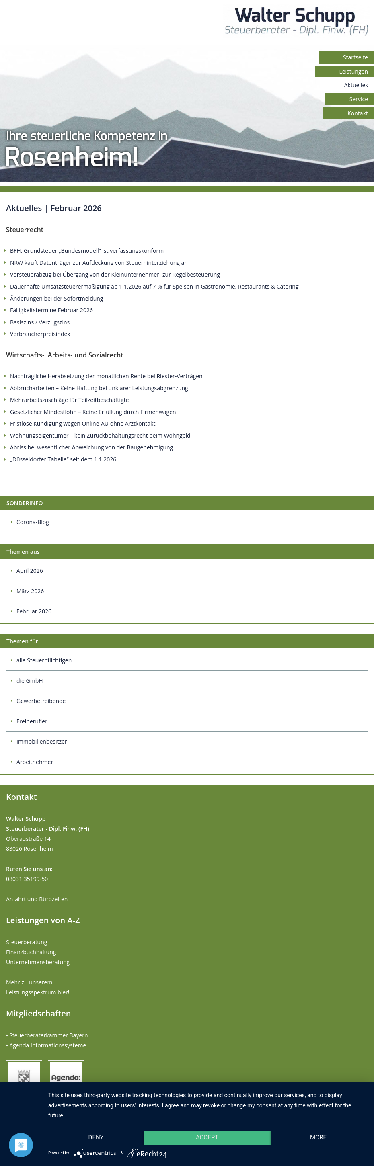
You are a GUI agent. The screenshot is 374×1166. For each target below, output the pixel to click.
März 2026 (30, 591)
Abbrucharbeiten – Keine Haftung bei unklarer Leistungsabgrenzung (99, 388)
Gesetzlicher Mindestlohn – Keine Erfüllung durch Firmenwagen (93, 412)
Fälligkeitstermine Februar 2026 (51, 310)
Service (358, 99)
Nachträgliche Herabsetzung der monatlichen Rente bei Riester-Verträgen (106, 376)
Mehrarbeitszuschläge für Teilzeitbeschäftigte (69, 400)
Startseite (355, 57)
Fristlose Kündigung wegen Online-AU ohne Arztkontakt (82, 423)
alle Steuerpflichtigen (44, 660)
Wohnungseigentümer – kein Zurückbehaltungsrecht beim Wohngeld (100, 435)
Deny (96, 1137)
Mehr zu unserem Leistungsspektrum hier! (38, 987)
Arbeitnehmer (34, 762)
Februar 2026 (33, 611)
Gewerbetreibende (41, 701)
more (318, 1137)
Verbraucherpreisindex (40, 334)
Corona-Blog (32, 522)
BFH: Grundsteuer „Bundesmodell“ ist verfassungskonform (87, 250)
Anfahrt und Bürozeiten (37, 899)
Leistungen (353, 71)
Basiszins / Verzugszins (40, 322)
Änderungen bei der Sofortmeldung (56, 298)
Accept (207, 1137)
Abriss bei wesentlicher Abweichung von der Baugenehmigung (91, 447)
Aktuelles (356, 85)
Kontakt (357, 113)
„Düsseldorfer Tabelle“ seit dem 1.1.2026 (63, 459)
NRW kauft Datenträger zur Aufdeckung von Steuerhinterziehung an (99, 262)
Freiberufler (31, 721)
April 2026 (29, 570)
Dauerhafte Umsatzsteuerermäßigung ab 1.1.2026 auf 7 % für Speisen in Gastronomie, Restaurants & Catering (154, 286)
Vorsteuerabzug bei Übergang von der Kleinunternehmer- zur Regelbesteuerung (115, 274)
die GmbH (29, 680)
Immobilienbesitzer (41, 741)
